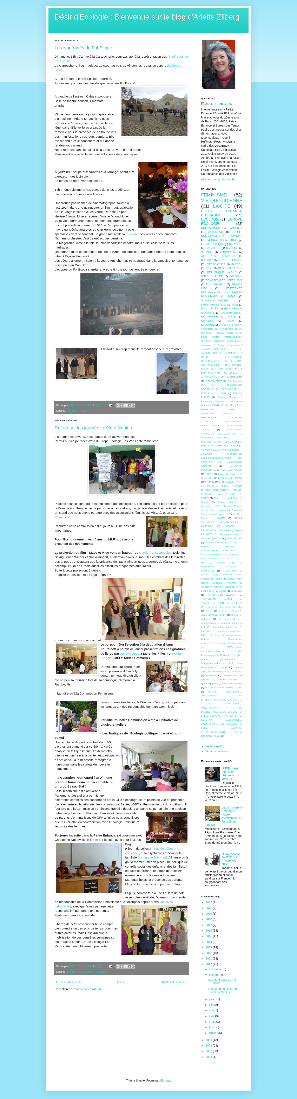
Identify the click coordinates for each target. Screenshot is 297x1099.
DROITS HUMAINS (230, 260)
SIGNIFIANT (229, 570)
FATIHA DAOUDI (223, 405)
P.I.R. (209, 268)
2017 (209, 925)
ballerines (206, 619)
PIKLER (230, 546)
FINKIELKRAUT (209, 409)
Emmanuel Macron (212, 401)
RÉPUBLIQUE (208, 566)
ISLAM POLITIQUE (212, 244)
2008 (209, 1045)
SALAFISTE (230, 566)
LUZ (216, 498)
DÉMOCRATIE (210, 227)
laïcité (230, 320)
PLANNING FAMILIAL (212, 554)
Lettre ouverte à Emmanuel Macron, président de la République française (223, 816)
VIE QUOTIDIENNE (78, 410)
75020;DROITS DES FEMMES (218, 353)
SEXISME (207, 252)
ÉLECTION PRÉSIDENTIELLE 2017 (223, 687)
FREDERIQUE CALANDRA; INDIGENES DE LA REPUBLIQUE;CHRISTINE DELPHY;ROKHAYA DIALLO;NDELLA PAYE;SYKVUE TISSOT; (221, 437)
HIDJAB (209, 474)
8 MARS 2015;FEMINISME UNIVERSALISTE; (221, 357)
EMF (223, 393)
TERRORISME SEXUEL (217, 599)
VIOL (209, 611)
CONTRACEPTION (216, 381)
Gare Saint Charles (231, 470)
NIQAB (219, 538)
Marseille (225, 530)
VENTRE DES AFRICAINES (227, 607)
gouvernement (227, 659)
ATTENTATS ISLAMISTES (218, 256)
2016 (209, 930)
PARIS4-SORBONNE (217, 542)
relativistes (211, 675)
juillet (212, 999)
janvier (213, 1033)
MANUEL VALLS (229, 522)
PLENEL (234, 554)
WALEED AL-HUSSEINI (213, 615)
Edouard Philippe (227, 397)
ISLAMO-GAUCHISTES (215, 300)
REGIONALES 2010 (230, 268)
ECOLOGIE (210, 219)
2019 (209, 913)
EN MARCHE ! (215, 284)
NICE (235, 304)
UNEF (204, 607)
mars (212, 1021)
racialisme (237, 671)
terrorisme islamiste (232, 683)
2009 (209, 1040)
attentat (234, 615)
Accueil (121, 982)
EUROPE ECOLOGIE (79, 971)
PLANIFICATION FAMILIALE (218, 550)
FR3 (232, 409)
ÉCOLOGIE (208, 324)
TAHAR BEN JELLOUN (221, 595)
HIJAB (232, 296)
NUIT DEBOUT (234, 538)
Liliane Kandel (227, 502)
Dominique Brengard (152, 857)
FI (238, 405)
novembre (216, 969)
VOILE (232, 316)
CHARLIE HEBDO (212, 276)
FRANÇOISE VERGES (216, 413)
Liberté (204, 502)
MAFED (221, 518)
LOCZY (205, 498)
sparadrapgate (208, 683)
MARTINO (206, 526)
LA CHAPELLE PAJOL (230, 478)
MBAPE (230, 526)
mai (211, 1010)
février (213, 1027)
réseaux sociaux (227, 679)
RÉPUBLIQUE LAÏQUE (221, 272)
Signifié (222, 591)
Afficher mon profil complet (218, 179)
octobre (214, 974)
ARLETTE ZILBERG (218, 104)
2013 (209, 947)
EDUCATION (207, 393)
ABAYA (233, 373)
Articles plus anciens (174, 982)
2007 (209, 1051)
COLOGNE (235, 276)
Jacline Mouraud (226, 474)
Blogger (165, 1080)
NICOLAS (206, 538)
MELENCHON (208, 530)
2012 (209, 953)
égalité (217, 736)
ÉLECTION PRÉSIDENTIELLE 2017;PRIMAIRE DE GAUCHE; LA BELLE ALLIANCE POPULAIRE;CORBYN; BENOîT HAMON (221, 728)
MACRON (236, 264)
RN (202, 562)
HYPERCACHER (215, 264)
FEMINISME (101, 971)
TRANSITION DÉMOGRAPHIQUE (219, 603)
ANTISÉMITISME (210, 377)
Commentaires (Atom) (87, 989)
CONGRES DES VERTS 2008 (224, 280)
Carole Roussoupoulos (155, 552)
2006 (209, 1056)
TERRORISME (228, 252)
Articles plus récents (68, 982)
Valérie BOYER (228, 611)
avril (212, 1016)
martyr (223, 667)
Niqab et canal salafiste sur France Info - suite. (231, 858)
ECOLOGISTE (229, 389)
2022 (209, 902)
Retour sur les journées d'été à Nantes (93, 427)
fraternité (205, 631)
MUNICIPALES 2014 (221, 240)
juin (211, 1004)
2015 (209, 936)
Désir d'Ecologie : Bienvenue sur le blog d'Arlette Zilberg (147, 17)
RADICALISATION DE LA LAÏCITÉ (219, 558)
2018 (209, 919)
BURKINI (206, 260)
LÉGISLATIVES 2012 (213, 304)
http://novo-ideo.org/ (218, 751)
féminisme (207, 320)
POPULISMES (209, 308)
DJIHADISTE (212, 248)
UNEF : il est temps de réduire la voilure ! (230, 773)
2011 (209, 958)
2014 (209, 941)
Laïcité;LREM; (231, 498)
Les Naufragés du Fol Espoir (83, 47)
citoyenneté (224, 619)
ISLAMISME (234, 235)
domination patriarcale (225, 627)
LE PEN (209, 482)
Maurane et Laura (229, 534)
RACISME (232, 248)
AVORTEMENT (234, 377)
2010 (209, 964)
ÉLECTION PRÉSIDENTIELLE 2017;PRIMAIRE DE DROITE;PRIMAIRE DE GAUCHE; (221, 695)
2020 (209, 908)
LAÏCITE (222, 206)
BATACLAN (235, 244)
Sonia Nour (236, 591)
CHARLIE (236, 227)
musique (132, 234)
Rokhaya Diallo (225, 562)
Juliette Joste (130, 653)
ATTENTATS (216, 232)
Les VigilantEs (214, 746)
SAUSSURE (207, 570)
